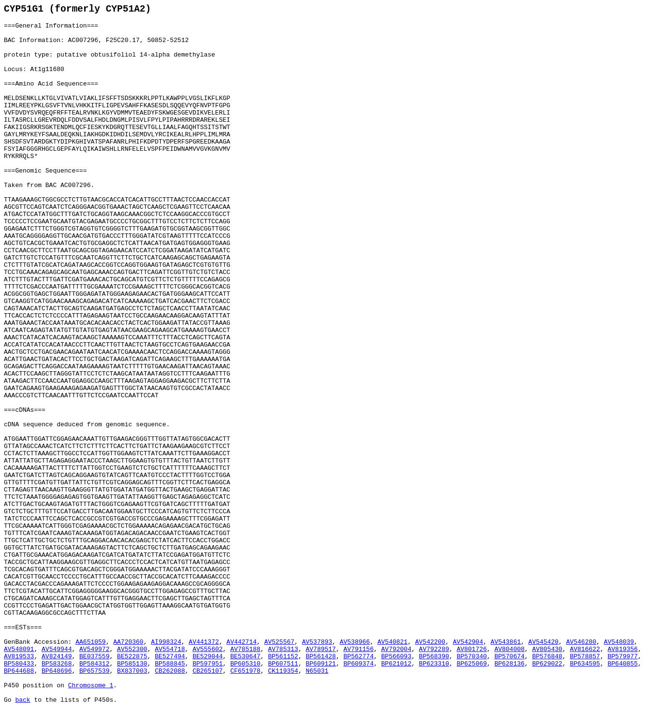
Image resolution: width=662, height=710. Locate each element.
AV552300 (132, 649)
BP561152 (283, 656)
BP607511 (283, 663)
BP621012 (396, 663)
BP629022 (547, 663)
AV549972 (94, 649)
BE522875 (132, 656)
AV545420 (544, 642)
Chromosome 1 (91, 685)
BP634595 (585, 663)
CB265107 (207, 671)
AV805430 (547, 649)
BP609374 (358, 663)
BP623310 (434, 663)
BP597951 (207, 663)
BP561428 (321, 656)
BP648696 (57, 671)
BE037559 (94, 656)
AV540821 (392, 642)
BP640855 (623, 663)
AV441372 (204, 642)
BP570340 (471, 656)
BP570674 (509, 656)
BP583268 (57, 663)
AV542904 (468, 642)
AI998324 (166, 642)
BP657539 (94, 671)
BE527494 (170, 656)
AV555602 (207, 649)
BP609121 (321, 663)
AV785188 (245, 649)
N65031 (317, 671)
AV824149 (57, 656)
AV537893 (317, 642)
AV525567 (279, 642)
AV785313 (283, 649)
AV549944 (57, 649)
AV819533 (19, 656)
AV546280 (581, 642)
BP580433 (19, 663)
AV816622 (585, 649)
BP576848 (547, 656)
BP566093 (396, 656)
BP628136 (509, 663)
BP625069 (471, 663)
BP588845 (170, 663)
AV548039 (619, 642)
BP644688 (19, 671)
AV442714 (241, 642)
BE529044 (207, 656)
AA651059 (90, 642)
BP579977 (623, 656)
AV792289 (434, 649)
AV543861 (506, 642)
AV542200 (430, 642)
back (22, 700)
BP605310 (245, 663)
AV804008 (509, 649)
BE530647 (245, 656)
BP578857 (585, 656)
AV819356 (623, 649)
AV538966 (354, 642)
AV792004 (396, 649)
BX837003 (132, 671)
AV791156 (358, 649)
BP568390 (434, 656)
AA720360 (128, 642)
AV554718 (170, 649)
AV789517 (321, 649)
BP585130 (132, 663)
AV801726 (471, 649)
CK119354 (283, 671)
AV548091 (19, 649)
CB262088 (170, 671)
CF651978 (245, 671)
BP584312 (94, 663)
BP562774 (358, 656)
